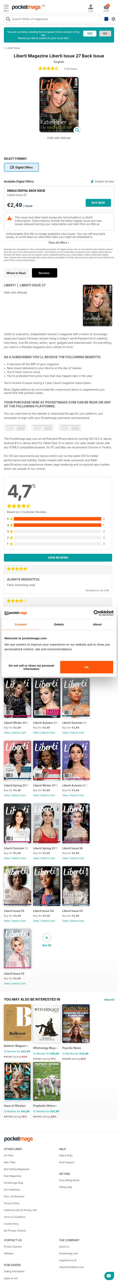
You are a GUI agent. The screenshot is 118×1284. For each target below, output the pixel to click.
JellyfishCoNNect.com (71, 1267)
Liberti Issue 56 (72, 848)
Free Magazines (12, 1175)
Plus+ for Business (14, 1196)
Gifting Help (65, 1187)
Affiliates (8, 1253)
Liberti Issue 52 (14, 973)
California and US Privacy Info (20, 1210)
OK (87, 667)
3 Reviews (70, 68)
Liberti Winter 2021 (16, 722)
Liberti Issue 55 (14, 911)
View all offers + (59, 242)
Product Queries (13, 1246)
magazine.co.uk (68, 1260)
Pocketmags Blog (13, 1182)
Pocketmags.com (68, 1253)
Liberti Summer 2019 (17, 848)
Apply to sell (11, 1278)
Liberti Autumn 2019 (75, 785)
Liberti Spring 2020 (17, 785)
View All (109, 999)
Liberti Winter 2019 (45, 785)
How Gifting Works (69, 1180)
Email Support (66, 1162)
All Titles (8, 1155)
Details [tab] (59, 624)
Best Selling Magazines (16, 1169)
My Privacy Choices (15, 1230)
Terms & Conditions (15, 1216)
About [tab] (97, 624)
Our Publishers (12, 1189)
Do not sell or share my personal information (31, 667)
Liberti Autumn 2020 (46, 722)
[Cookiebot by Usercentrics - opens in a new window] (96, 613)
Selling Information (14, 1271)
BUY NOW (98, 202)
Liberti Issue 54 (43, 911)
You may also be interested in (32, 999)
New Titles (10, 1162)
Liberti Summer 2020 (75, 722)
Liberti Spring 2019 (45, 848)
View (7, 732)
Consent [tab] (21, 624)
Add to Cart (19, 732)
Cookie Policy (11, 1223)
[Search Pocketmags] (8, 19)
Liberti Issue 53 (72, 911)
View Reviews (58, 557)
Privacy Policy (11, 1203)
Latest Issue (13, 47)
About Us (64, 1246)
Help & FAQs (66, 1155)
